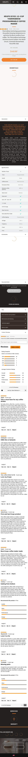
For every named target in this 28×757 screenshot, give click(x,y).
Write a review (16, 347)
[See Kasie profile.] (2, 549)
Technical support (6, 323)
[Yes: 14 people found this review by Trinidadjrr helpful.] (3, 701)
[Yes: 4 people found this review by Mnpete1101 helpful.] (3, 654)
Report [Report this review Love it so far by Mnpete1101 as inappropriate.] (13, 654)
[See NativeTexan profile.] (4, 512)
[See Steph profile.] (2, 397)
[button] (22, 2)
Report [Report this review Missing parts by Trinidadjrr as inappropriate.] (14, 700)
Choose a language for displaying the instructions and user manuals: (14, 286)
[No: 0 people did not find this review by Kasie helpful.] (8, 574)
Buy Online (14, 59)
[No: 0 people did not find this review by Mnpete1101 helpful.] (8, 654)
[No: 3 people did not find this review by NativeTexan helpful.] (9, 541)
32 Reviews (12, 336)
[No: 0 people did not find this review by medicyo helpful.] (8, 626)
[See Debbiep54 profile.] (4, 438)
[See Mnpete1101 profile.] (4, 634)
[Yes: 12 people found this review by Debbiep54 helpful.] (3, 467)
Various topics (5, 327)
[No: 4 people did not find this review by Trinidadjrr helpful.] (9, 701)
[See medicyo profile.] (3, 582)
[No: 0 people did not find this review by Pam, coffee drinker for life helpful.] (8, 504)
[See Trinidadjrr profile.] (3, 662)
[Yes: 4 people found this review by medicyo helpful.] (3, 626)
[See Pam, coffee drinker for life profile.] (8, 475)
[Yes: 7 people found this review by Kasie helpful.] (3, 574)
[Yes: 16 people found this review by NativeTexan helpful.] (3, 541)
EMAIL (6, 741)
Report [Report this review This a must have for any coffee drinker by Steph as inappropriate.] (14, 429)
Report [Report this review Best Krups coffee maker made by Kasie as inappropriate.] (13, 573)
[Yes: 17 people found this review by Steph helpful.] (3, 430)
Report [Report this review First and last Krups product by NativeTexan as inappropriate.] (14, 541)
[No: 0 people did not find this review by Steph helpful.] (9, 430)
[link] (6, 29)
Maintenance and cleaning (7, 319)
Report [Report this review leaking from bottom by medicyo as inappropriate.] (13, 626)
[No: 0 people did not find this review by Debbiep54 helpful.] (9, 467)
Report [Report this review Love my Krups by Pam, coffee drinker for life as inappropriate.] (13, 504)
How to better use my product (8, 314)
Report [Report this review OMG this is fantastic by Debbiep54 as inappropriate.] (14, 467)
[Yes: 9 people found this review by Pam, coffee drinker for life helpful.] (3, 504)
